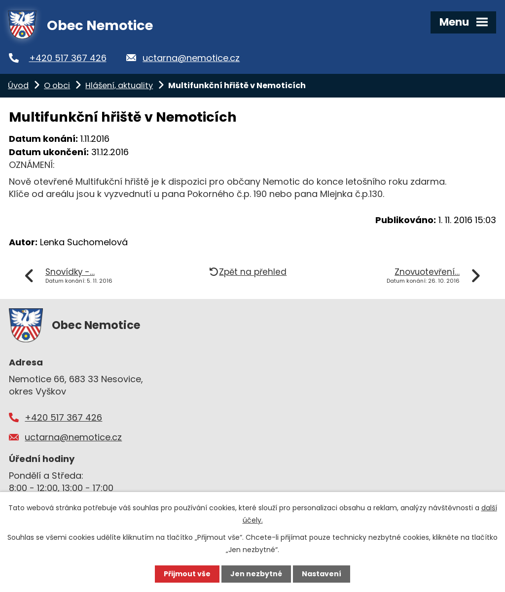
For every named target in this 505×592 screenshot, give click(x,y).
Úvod (18, 85)
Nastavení (321, 574)
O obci (57, 85)
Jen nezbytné (256, 574)
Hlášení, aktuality (119, 85)
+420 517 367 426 (68, 58)
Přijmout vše (187, 574)
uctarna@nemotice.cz (191, 58)
